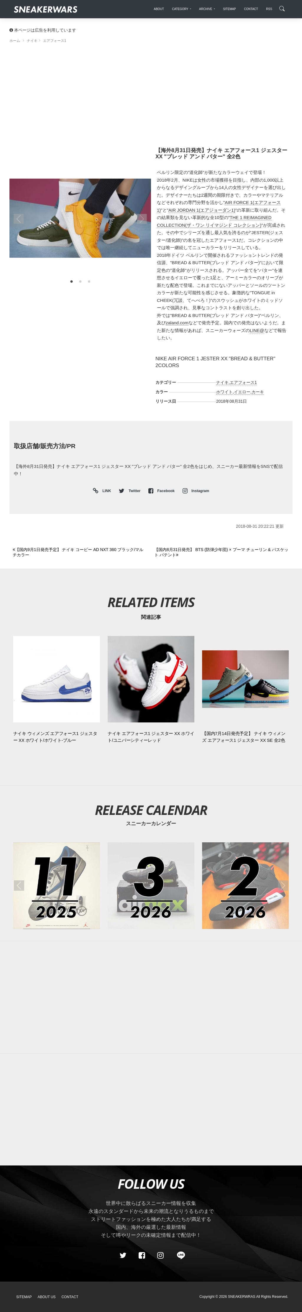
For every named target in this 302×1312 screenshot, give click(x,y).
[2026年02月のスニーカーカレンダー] (245, 885)
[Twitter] (123, 1255)
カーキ (258, 391)
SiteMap (24, 1297)
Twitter (130, 491)
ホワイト (224, 391)
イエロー (242, 391)
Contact (69, 1297)
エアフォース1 (243, 382)
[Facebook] (141, 1255)
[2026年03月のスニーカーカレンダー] (151, 885)
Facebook (162, 491)
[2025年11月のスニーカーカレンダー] (56, 885)
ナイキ (222, 382)
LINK (105, 491)
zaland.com (177, 322)
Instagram (196, 491)
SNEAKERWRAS (241, 1297)
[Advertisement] (151, 97)
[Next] (222, 552)
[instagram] (160, 1255)
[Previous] (80, 552)
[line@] (179, 1255)
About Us (47, 1297)
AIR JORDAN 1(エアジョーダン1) (201, 210)
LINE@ (257, 330)
